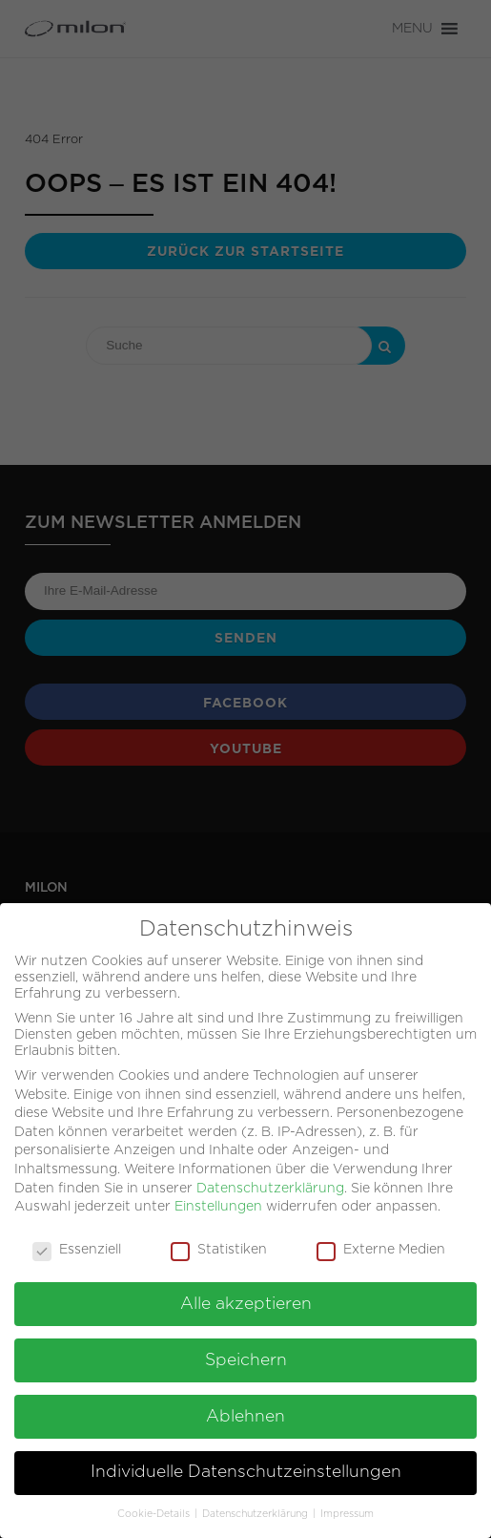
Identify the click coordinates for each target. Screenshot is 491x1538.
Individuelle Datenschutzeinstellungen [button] (246, 1464)
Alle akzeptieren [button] (246, 1295)
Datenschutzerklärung (270, 1180)
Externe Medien (381, 1241)
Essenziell (76, 1241)
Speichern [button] (246, 1351)
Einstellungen (218, 1198)
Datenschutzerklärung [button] (256, 1506)
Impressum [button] (347, 1506)
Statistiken (219, 1241)
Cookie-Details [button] (155, 1506)
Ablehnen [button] (245, 1408)
